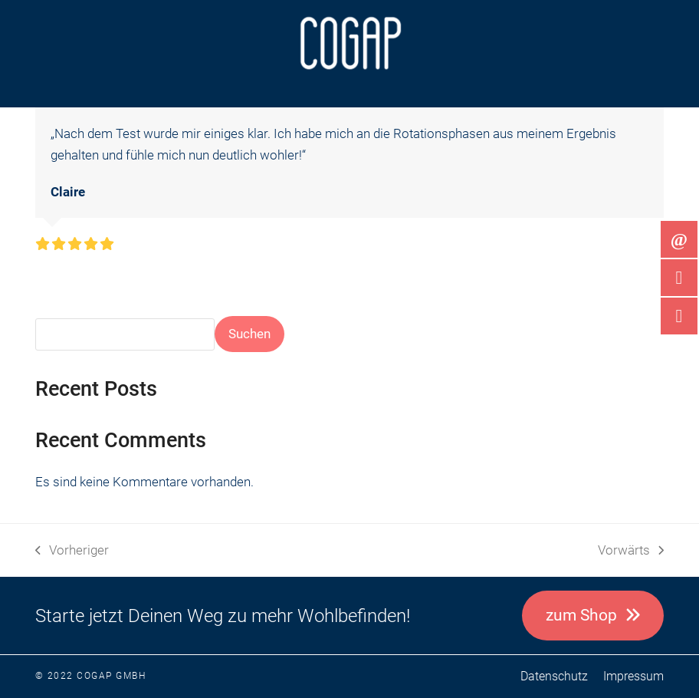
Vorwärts (631, 551)
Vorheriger (72, 551)
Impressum (633, 676)
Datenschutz (554, 676)
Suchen (249, 333)
